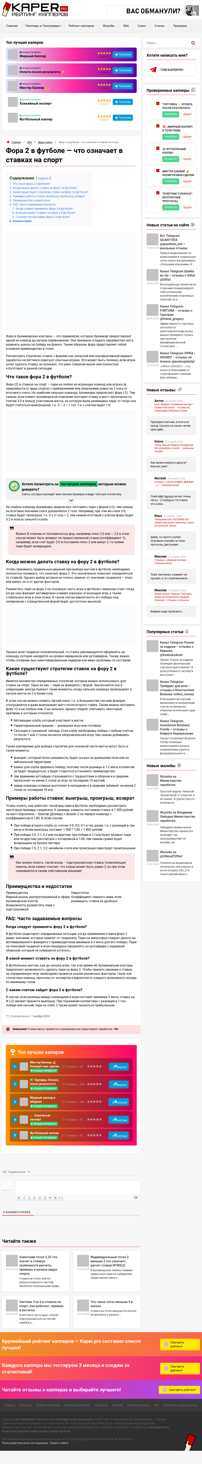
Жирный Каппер (33, 55)
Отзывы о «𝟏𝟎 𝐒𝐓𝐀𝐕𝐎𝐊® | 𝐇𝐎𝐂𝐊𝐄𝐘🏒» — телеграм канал (174, 514)
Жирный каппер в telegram (43, 1110)
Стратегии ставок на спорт (180, 1417)
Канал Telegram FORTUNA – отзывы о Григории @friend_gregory (176, 343)
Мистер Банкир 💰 (35, 87)
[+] (63, 1209)
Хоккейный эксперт (36, 103)
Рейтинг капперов (81, 26)
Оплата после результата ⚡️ (43, 71)
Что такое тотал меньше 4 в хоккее (112, 1316)
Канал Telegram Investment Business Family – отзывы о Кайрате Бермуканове (176, 757)
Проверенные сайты (77, 1417)
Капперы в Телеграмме (43, 26)
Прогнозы (25, 1417)
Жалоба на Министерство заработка (170, 811)
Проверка (180, 26)
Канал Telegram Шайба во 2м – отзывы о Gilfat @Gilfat (177, 306)
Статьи (159, 26)
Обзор (169, 120)
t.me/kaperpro (172, 70)
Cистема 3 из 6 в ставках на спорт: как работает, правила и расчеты (41, 1318)
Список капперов (138, 1417)
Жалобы (109, 26)
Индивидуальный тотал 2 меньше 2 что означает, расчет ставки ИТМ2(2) (110, 1273)
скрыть (43, 178)
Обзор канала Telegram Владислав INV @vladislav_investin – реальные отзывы (174, 478)
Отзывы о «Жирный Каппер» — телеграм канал (171, 592)
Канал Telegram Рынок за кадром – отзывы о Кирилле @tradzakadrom (177, 679)
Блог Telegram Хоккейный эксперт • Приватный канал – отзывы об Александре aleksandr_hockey (174, 438)
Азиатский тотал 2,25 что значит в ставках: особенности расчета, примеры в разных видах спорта (38, 1277)
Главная (12, 26)
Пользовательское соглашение (25, 1455)
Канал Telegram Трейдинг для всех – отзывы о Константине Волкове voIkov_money (177, 718)
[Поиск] (193, 43)
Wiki (126, 26)
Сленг (142, 26)
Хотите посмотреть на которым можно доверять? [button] (70, 488)
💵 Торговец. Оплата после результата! (40, 1089)
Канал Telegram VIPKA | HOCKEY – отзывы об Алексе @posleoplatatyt (177, 387)
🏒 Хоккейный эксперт (41, 1128)
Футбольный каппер (36, 119)
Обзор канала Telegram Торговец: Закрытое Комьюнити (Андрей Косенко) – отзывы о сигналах (173, 627)
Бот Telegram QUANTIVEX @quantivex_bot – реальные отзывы (174, 272)
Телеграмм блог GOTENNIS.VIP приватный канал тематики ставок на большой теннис (174, 553)
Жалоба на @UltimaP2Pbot (171, 884)
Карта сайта (59, 1455)
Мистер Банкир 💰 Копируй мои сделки (44, 1066)
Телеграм (125, 54)
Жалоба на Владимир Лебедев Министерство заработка (177, 847)
